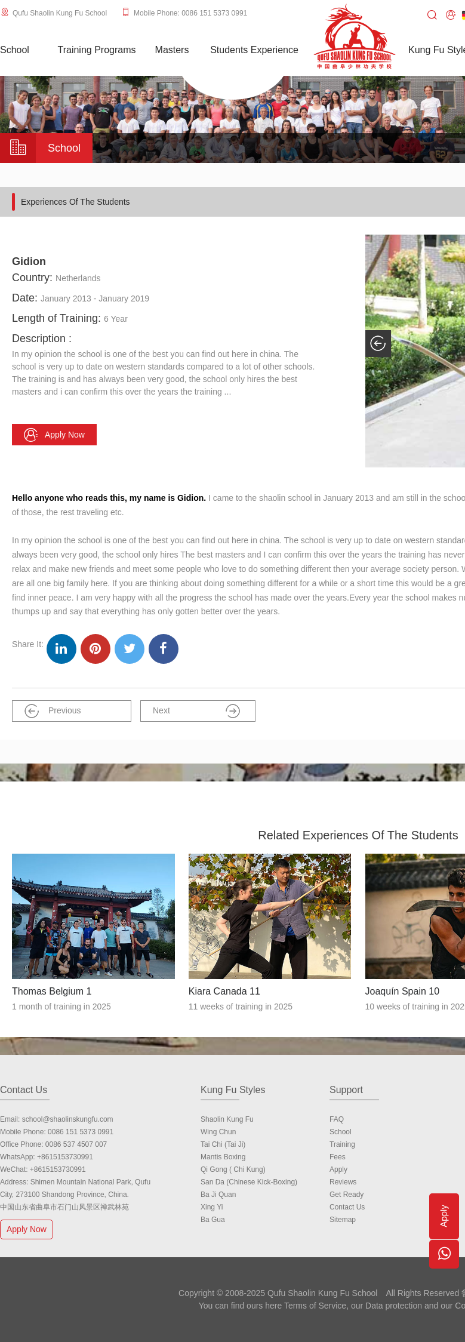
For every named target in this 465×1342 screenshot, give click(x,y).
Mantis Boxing (223, 1157)
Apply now (54, 435)
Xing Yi (212, 1207)
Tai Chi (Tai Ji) (223, 1144)
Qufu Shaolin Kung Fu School (60, 13)
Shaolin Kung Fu (227, 1119)
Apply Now (28, 1229)
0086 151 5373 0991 (80, 1132)
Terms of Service (315, 1305)
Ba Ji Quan (218, 1194)
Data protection (393, 1305)
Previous (52, 711)
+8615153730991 (65, 1157)
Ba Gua (213, 1219)
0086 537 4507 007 (76, 1144)
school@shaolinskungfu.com (67, 1119)
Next (196, 711)
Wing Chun (218, 1132)
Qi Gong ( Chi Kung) (233, 1169)
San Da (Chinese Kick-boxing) (249, 1182)
